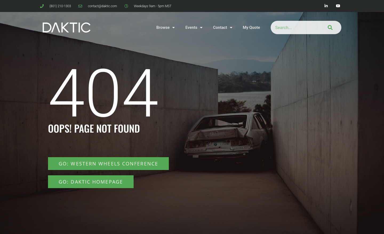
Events (193, 27)
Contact (222, 27)
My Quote (251, 27)
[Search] (329, 27)
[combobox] (294, 27)
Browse (165, 27)
